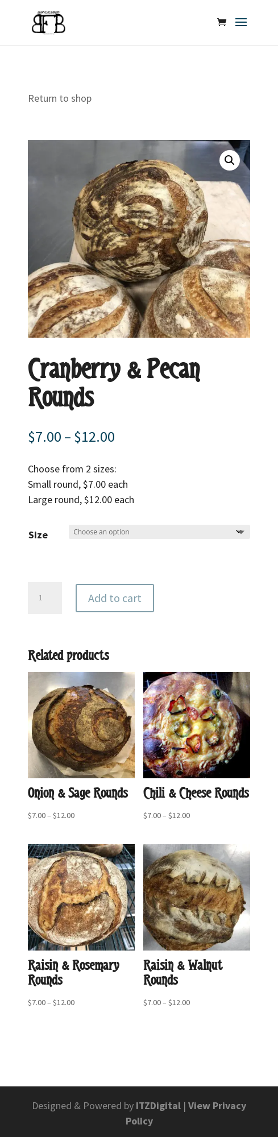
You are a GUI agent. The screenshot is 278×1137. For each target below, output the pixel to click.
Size (38, 534)
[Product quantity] (45, 598)
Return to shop (60, 98)
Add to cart (115, 598)
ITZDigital (158, 1105)
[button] (229, 160)
